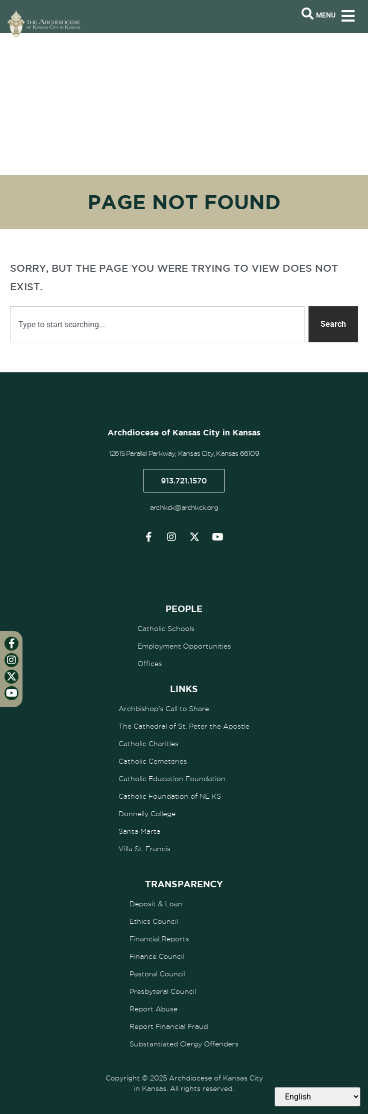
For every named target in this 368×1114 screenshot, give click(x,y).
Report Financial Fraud (169, 1026)
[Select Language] (317, 1096)
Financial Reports (159, 939)
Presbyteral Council (163, 991)
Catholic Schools (166, 629)
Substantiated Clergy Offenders (184, 1044)
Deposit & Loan (156, 904)
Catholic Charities (148, 744)
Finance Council (157, 956)
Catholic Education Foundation (172, 779)
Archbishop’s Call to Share (163, 709)
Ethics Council (154, 921)
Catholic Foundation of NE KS (169, 796)
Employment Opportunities (184, 646)
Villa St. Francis (144, 849)
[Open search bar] (307, 14)
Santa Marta (139, 831)
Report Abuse (154, 1009)
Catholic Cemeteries (152, 761)
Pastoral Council (157, 974)
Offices (150, 664)
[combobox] (157, 324)
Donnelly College (147, 814)
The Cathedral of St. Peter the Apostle (184, 726)
